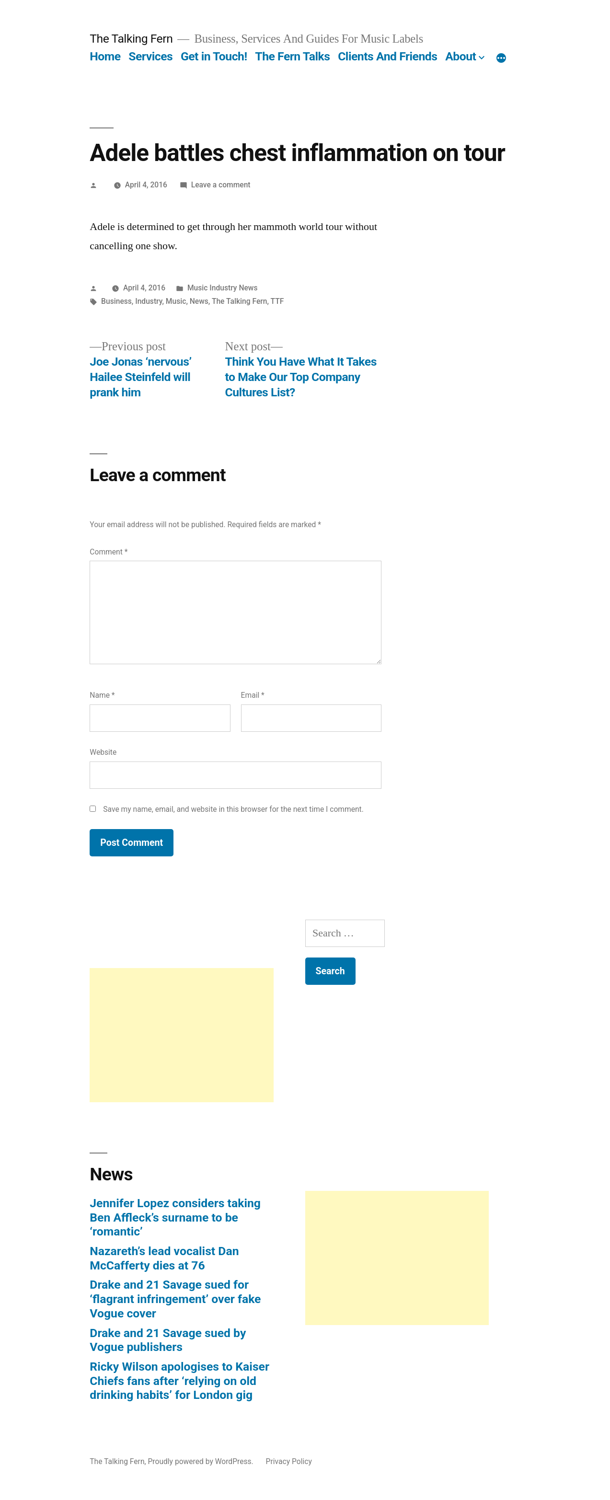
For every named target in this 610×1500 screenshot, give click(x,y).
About (460, 56)
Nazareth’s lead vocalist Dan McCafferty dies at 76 (164, 1258)
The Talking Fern (131, 39)
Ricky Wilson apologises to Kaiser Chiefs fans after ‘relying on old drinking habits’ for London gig (179, 1381)
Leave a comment (221, 184)
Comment (108, 551)
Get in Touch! (214, 56)
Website (103, 752)
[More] (501, 58)
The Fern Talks (292, 56)
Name (102, 695)
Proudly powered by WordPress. (201, 1461)
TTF (277, 301)
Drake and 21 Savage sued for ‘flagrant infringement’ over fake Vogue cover (175, 1299)
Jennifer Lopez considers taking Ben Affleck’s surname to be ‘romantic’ (175, 1217)
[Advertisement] (181, 1035)
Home (105, 56)
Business (116, 301)
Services (150, 56)
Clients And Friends (387, 56)
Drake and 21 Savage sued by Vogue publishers (168, 1340)
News (199, 301)
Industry (148, 301)
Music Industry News (222, 287)
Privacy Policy (289, 1461)
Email (253, 695)
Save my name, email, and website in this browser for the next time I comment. (233, 809)
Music (176, 301)
